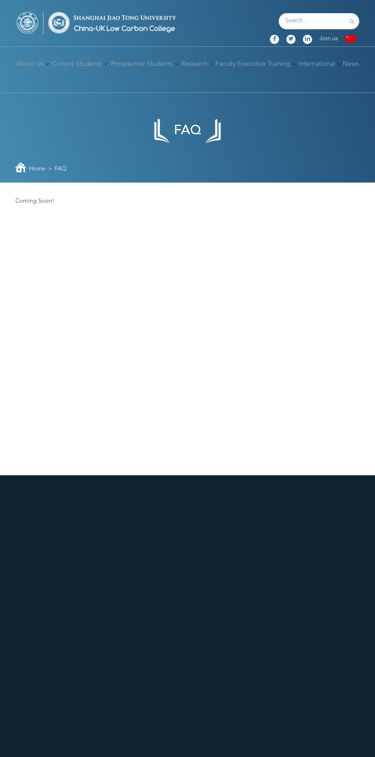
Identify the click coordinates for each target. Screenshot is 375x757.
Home (37, 169)
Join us (328, 39)
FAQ (60, 169)
